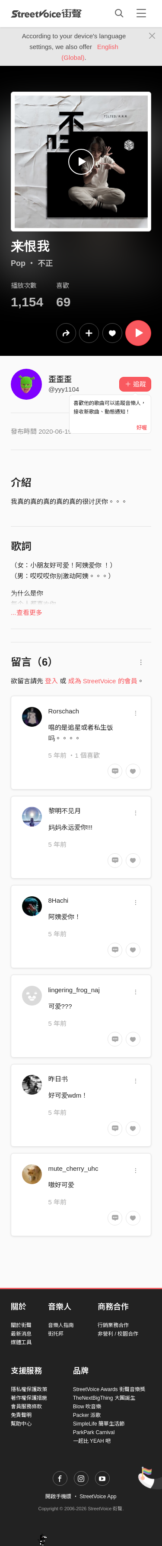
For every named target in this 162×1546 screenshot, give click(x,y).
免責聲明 (21, 1415)
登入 (51, 681)
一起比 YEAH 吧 (92, 1441)
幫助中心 (21, 1424)
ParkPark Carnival (94, 1432)
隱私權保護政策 (29, 1389)
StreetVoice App (97, 1497)
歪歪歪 (60, 379)
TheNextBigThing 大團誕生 (104, 1398)
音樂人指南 (61, 1325)
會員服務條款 (26, 1407)
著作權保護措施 (29, 1398)
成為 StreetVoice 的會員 (102, 681)
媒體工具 (21, 1342)
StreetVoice (46, 13)
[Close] (152, 36)
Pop (18, 263)
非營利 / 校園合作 (118, 1334)
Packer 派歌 (87, 1415)
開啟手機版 (58, 1497)
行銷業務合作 (113, 1325)
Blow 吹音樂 (87, 1407)
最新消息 (21, 1334)
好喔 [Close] (142, 428)
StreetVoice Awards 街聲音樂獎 (109, 1389)
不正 (45, 263)
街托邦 (56, 1334)
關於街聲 (21, 1325)
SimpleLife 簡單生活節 (98, 1424)
